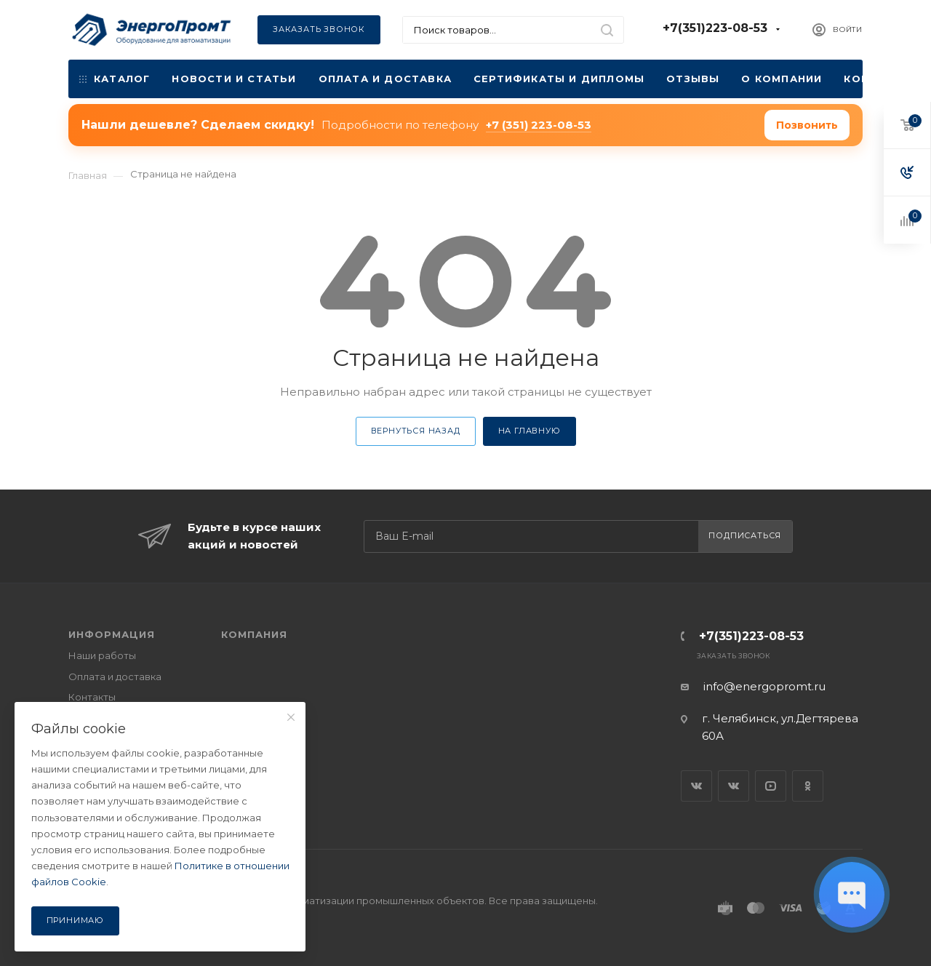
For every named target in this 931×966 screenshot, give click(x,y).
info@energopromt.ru (764, 686)
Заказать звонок (319, 29)
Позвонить (807, 125)
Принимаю (75, 920)
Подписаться (744, 535)
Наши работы (102, 655)
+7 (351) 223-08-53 (538, 125)
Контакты (877, 78)
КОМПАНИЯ (254, 634)
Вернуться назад (415, 431)
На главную (529, 431)
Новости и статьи (234, 78)
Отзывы (692, 78)
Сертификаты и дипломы (559, 78)
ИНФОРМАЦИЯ (111, 634)
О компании (781, 78)
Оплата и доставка (385, 78)
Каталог (114, 78)
